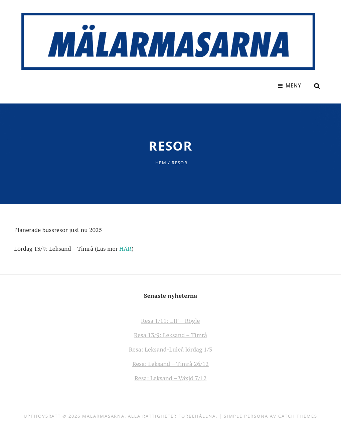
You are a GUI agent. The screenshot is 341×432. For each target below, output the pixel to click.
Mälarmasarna (103, 416)
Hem (160, 163)
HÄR (125, 248)
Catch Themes (297, 416)
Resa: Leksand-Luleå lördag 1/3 (170, 349)
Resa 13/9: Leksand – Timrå (170, 335)
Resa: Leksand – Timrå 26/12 (170, 364)
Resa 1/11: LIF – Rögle (170, 320)
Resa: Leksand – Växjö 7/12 (171, 378)
